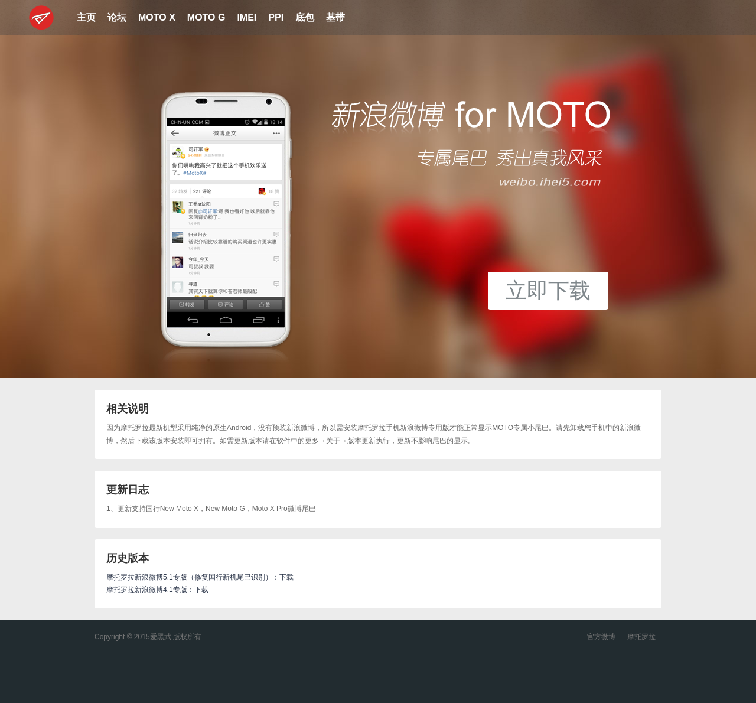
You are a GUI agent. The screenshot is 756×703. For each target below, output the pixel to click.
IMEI (246, 17)
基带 (335, 17)
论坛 (116, 17)
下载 (286, 577)
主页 (86, 17)
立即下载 (548, 290)
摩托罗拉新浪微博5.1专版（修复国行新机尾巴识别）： (192, 577)
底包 (304, 17)
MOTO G (206, 17)
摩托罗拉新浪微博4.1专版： (150, 589)
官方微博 (601, 637)
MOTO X (156, 17)
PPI (276, 17)
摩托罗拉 (641, 637)
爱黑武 (160, 637)
